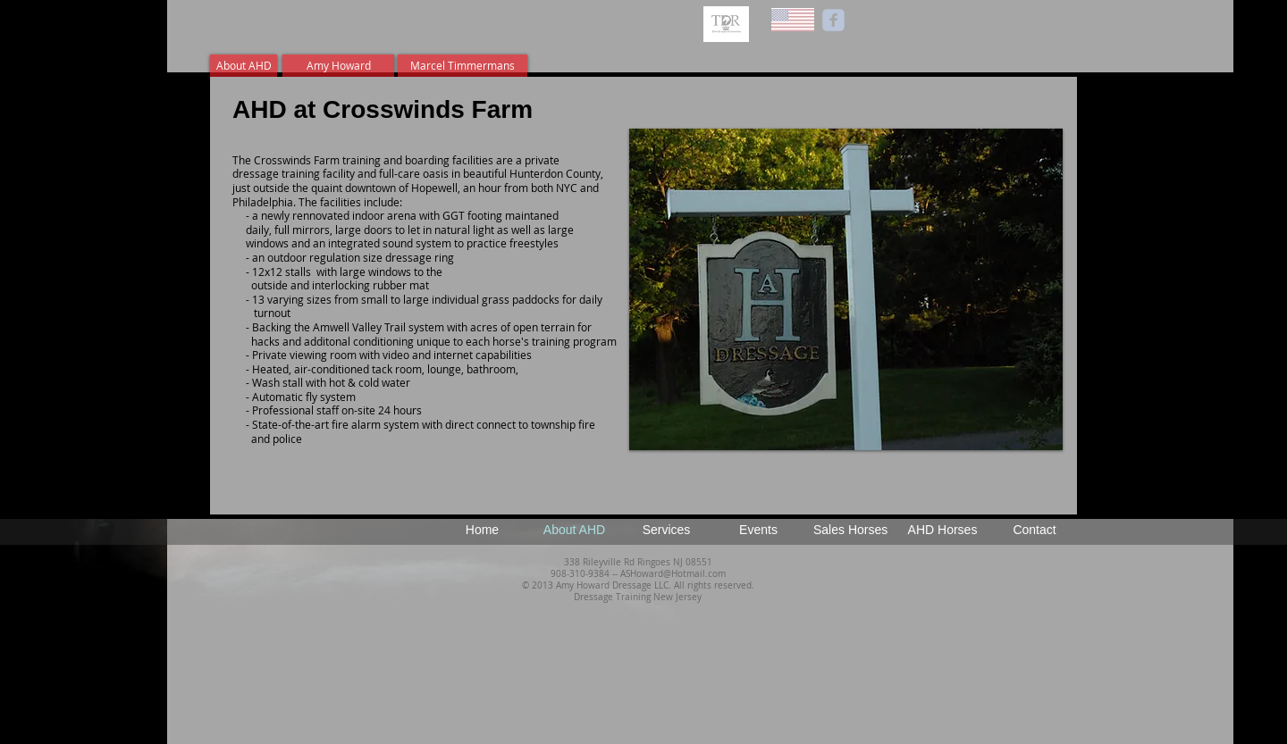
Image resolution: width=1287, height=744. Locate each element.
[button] (846, 289)
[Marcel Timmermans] (462, 65)
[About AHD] (243, 65)
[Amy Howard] (338, 65)
